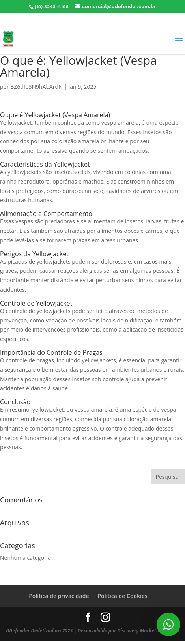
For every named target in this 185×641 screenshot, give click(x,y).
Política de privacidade (59, 596)
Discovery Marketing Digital (148, 630)
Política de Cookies (122, 596)
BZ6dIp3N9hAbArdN (36, 86)
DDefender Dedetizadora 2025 (39, 630)
